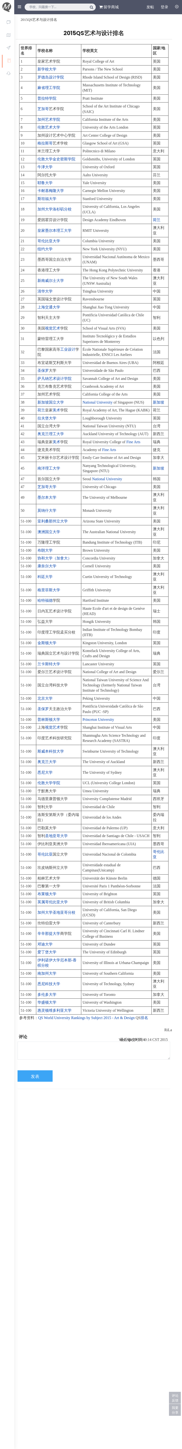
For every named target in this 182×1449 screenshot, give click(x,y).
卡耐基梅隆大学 (50, 191)
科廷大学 (45, 577)
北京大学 (45, 698)
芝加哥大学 (46, 487)
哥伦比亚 (45, 854)
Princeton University (98, 720)
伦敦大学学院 (48, 783)
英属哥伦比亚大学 (52, 902)
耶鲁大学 (45, 183)
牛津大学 (45, 167)
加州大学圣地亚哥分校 (56, 912)
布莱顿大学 (46, 894)
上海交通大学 (48, 307)
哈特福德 (45, 600)
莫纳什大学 (46, 510)
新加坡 (158, 402)
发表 (35, 1076)
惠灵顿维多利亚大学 (54, 1010)
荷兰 (156, 220)
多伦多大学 (46, 994)
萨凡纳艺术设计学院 (54, 379)
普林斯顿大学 (48, 720)
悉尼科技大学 (48, 984)
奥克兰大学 (46, 762)
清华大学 (45, 291)
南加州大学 (46, 973)
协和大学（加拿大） (54, 558)
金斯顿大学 (46, 643)
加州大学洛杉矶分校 (54, 209)
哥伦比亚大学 (48, 241)
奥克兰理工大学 (50, 434)
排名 (144, 1018)
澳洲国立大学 (48, 532)
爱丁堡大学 (46, 952)
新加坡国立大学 (50, 402)
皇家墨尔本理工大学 (54, 230)
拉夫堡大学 (46, 418)
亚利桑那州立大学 (52, 521)
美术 (56, 410)
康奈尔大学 (46, 566)
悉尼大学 (45, 772)
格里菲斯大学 (48, 590)
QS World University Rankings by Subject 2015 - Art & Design (86, 1018)
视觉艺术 (52, 328)
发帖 (150, 7)
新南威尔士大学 (50, 281)
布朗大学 (45, 550)
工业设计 (67, 349)
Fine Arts (133, 442)
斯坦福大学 (46, 199)
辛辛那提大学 (48, 934)
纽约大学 (45, 249)
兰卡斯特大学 (48, 664)
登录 (164, 7)
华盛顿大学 (46, 1002)
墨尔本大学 (46, 497)
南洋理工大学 (48, 468)
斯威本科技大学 (50, 751)
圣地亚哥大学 (56, 836)
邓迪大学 (45, 944)
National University (97, 402)
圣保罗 (43, 370)
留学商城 (109, 7)
